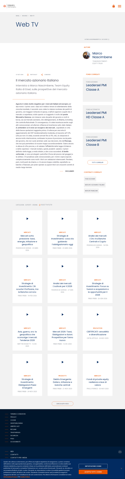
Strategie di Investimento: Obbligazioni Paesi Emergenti (27, 383)
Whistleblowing (16, 423)
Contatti (14, 454)
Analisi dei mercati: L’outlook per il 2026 (62, 285)
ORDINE (35, 205)
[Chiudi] (121, 468)
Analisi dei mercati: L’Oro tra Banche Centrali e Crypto (97, 238)
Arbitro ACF (14, 426)
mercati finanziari (91, 191)
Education (97, 328)
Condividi (45, 74)
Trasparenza (15, 432)
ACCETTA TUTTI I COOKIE (93, 472)
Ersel (17, 16)
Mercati (27, 232)
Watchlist (32, 74)
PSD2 (12, 439)
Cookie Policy (25, 477)
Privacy (13, 417)
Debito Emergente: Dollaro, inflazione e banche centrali (62, 382)
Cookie (13, 420)
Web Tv (32, 16)
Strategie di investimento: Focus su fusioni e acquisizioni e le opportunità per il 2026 (97, 289)
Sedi (12, 451)
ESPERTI (28, 205)
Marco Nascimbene (102, 55)
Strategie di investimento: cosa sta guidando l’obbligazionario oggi (62, 240)
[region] (62, 469)
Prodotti (62, 376)
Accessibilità (15, 442)
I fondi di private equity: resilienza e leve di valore (97, 382)
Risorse (24, 16)
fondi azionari (90, 179)
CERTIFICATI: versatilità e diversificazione (98, 333)
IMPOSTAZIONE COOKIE (93, 466)
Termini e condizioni (18, 414)
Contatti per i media (18, 458)
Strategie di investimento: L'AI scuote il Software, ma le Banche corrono (27, 287)
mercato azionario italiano (95, 185)
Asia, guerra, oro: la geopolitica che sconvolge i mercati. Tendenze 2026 (27, 336)
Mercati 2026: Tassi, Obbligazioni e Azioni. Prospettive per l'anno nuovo (62, 336)
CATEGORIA (20, 205)
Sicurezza (14, 435)
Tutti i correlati (97, 162)
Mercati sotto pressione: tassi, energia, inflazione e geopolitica (27, 240)
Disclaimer (69, 171)
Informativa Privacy (10, 477)
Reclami (13, 429)
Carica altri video (62, 404)
